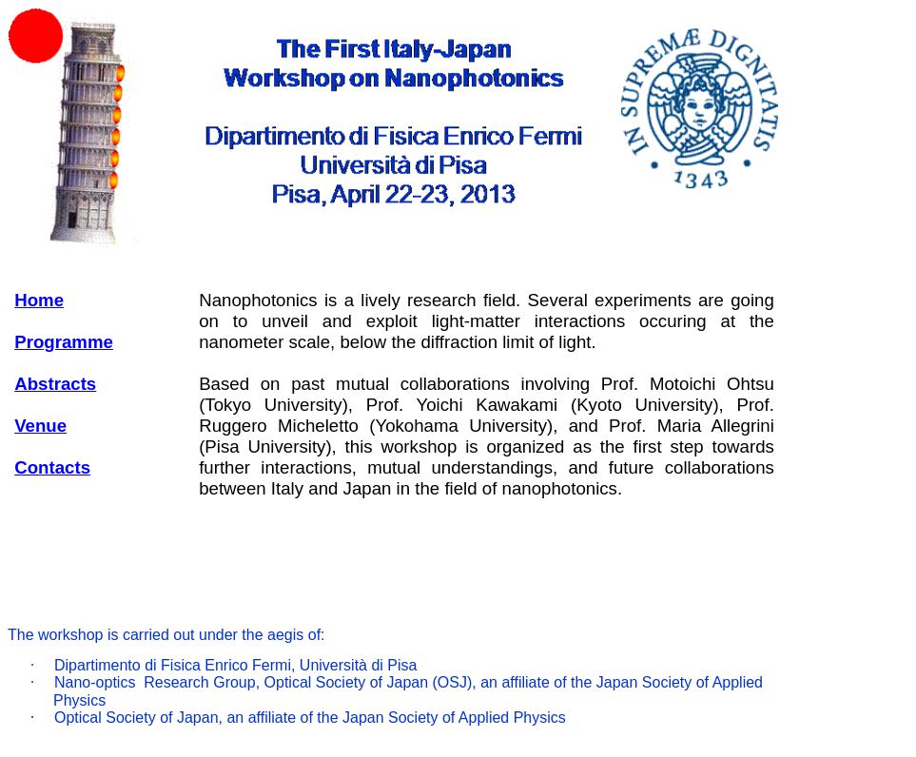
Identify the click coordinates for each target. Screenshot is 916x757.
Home (39, 300)
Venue (40, 426)
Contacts (52, 467)
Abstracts (55, 384)
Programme (63, 342)
